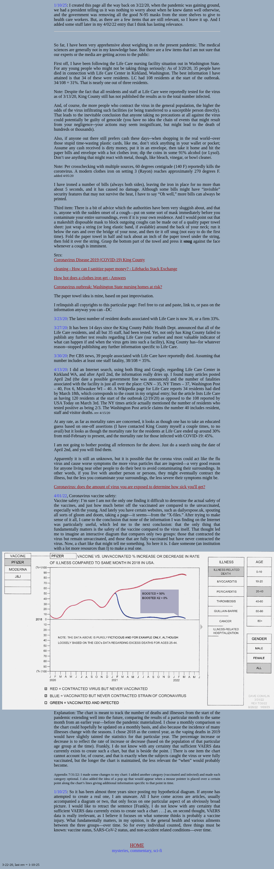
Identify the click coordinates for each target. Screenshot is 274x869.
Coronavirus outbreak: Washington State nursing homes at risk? (108, 287)
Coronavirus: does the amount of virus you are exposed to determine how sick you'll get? (129, 486)
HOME (137, 845)
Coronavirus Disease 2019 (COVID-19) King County (99, 259)
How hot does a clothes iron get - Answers (90, 278)
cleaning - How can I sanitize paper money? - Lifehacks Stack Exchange (115, 269)
